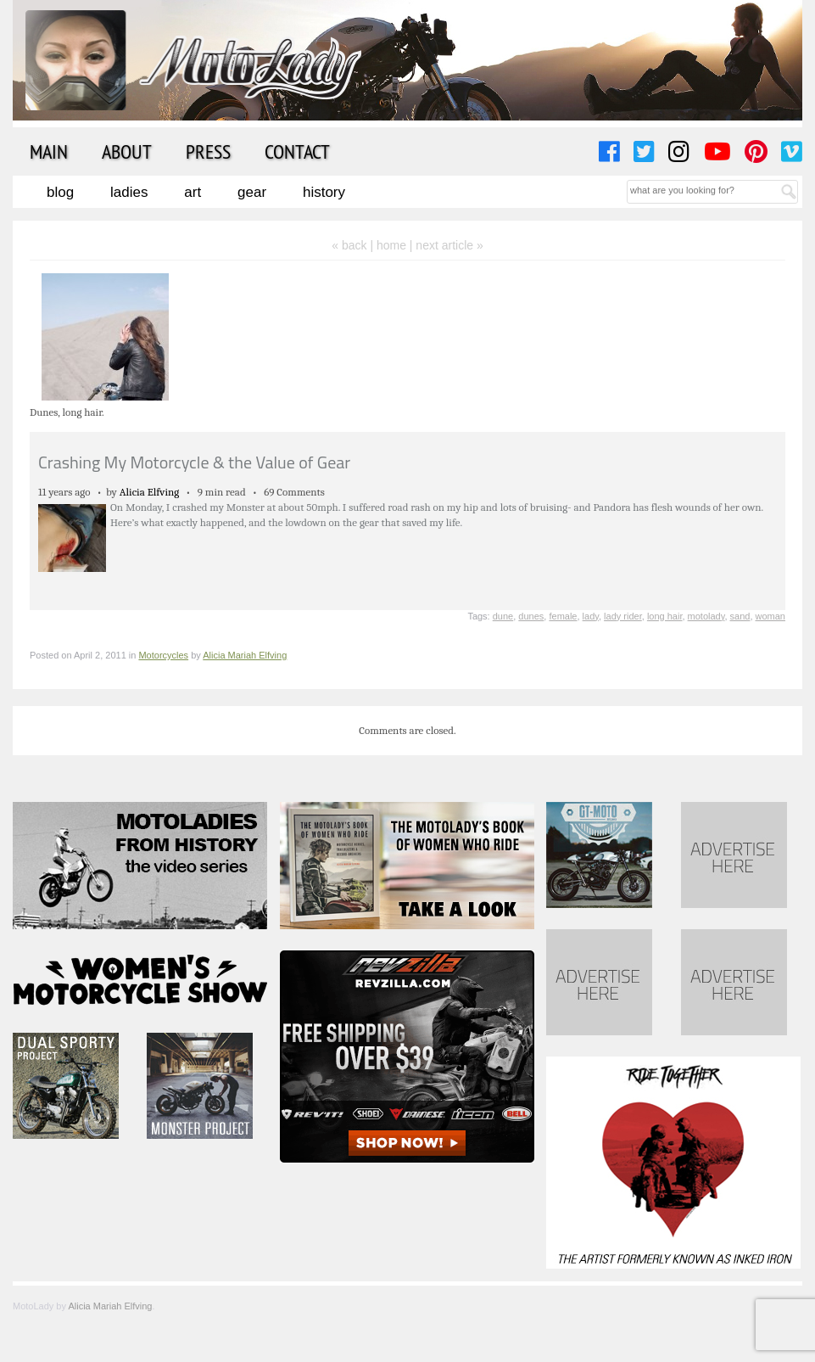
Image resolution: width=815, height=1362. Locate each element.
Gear (251, 192)
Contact (297, 151)
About (127, 151)
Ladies (129, 192)
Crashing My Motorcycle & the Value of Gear (194, 462)
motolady (706, 616)
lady (591, 616)
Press (208, 151)
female (563, 616)
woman (770, 616)
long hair (665, 616)
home (391, 245)
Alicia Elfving (150, 491)
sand (740, 616)
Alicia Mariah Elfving (245, 655)
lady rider (623, 616)
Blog (60, 192)
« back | (354, 245)
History (324, 192)
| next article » (446, 245)
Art (192, 192)
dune (503, 616)
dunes (531, 616)
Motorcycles (163, 655)
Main (49, 151)
